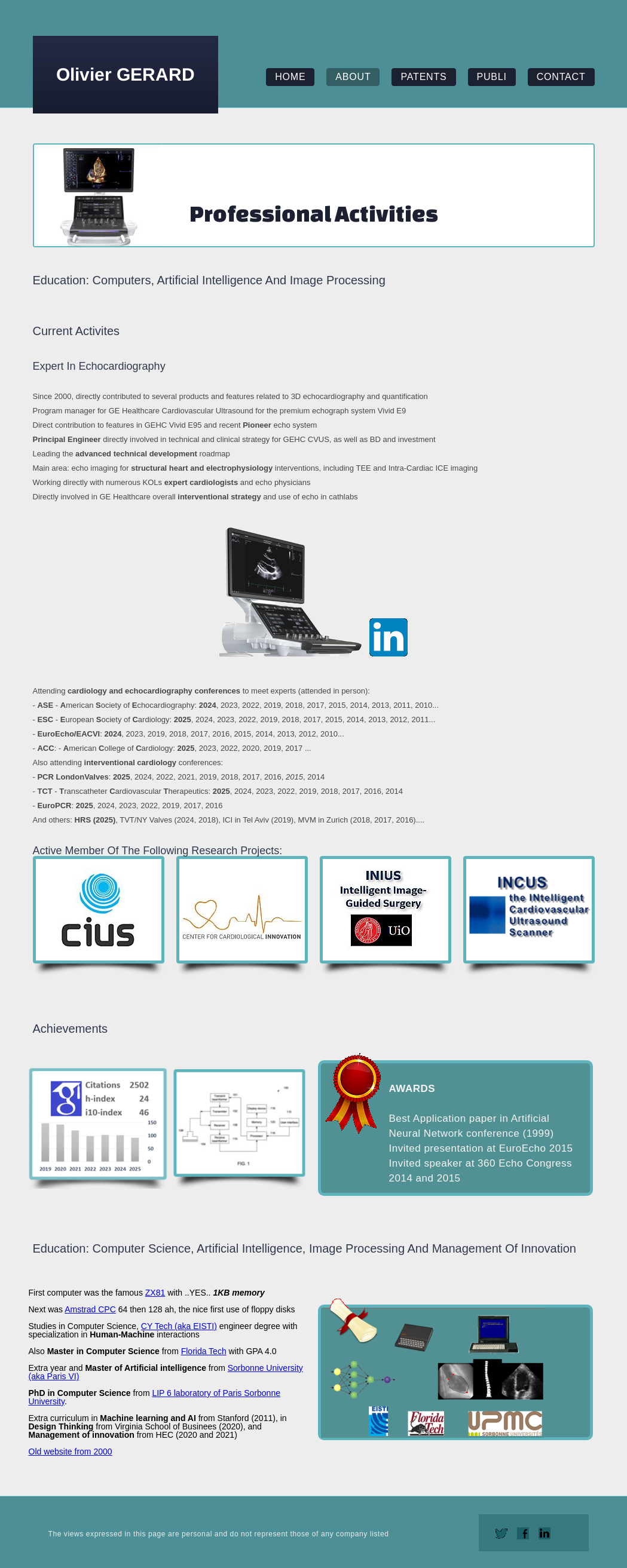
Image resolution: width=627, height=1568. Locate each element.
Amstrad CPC (90, 1309)
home (290, 77)
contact (561, 77)
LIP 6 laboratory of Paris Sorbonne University (154, 1397)
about (353, 77)
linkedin (544, 1533)
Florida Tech (204, 1351)
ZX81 (155, 1292)
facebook (523, 1533)
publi (492, 77)
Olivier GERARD (125, 74)
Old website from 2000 (70, 1451)
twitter (501, 1533)
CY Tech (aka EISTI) (179, 1326)
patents (423, 77)
